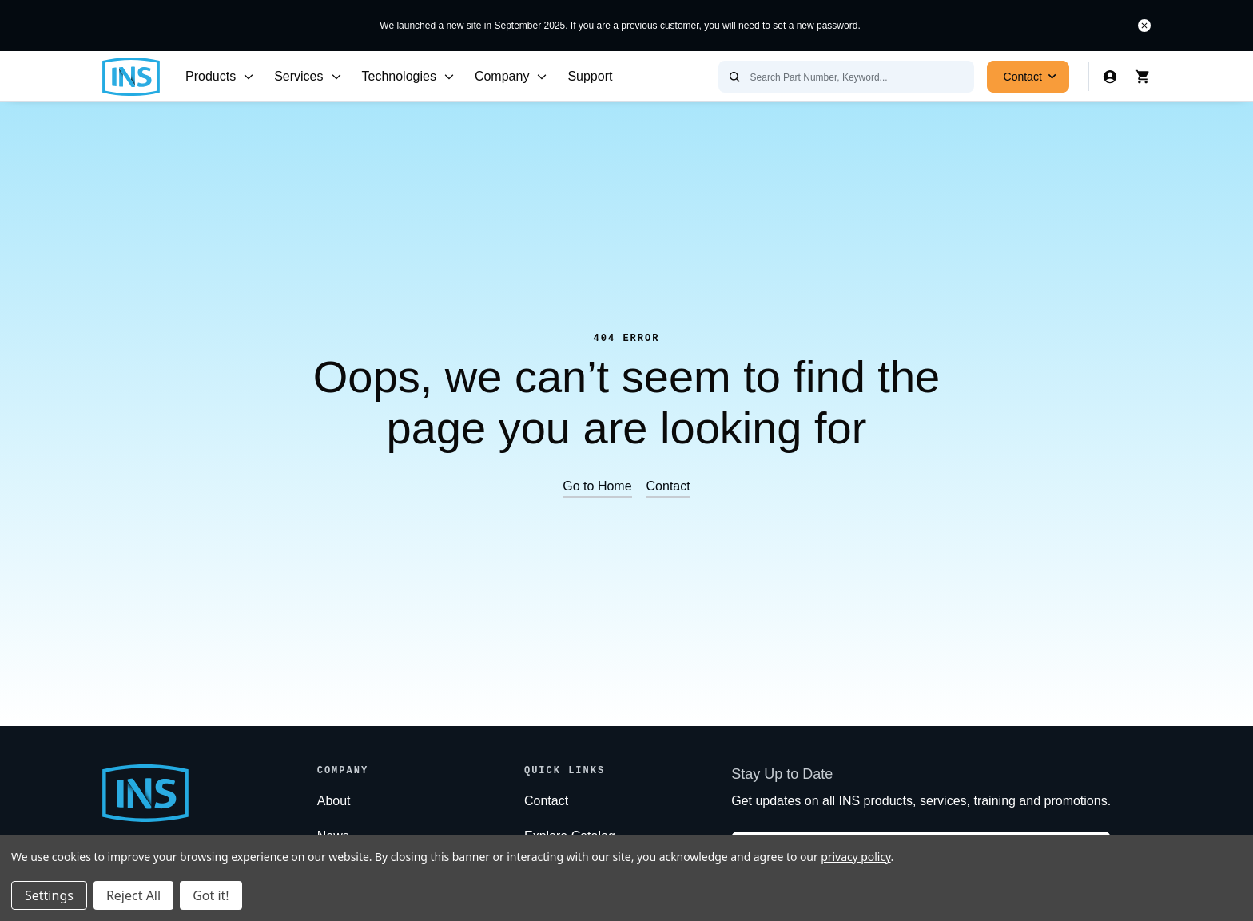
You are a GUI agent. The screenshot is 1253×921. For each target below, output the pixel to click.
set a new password (815, 25)
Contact (1032, 76)
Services (308, 76)
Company (511, 76)
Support (589, 76)
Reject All (133, 895)
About (334, 801)
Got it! (211, 895)
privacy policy (855, 856)
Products (220, 76)
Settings (49, 895)
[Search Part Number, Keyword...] (846, 77)
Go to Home (597, 486)
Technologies (408, 76)
